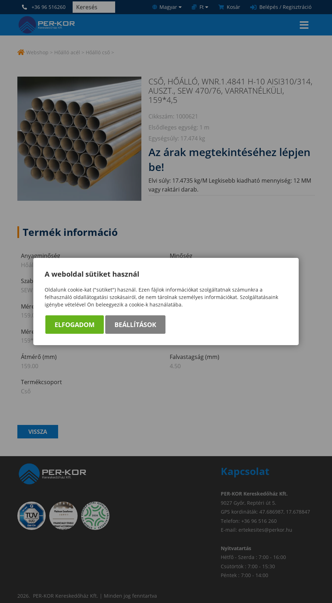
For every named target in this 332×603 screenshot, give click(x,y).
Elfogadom (75, 324)
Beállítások (135, 324)
